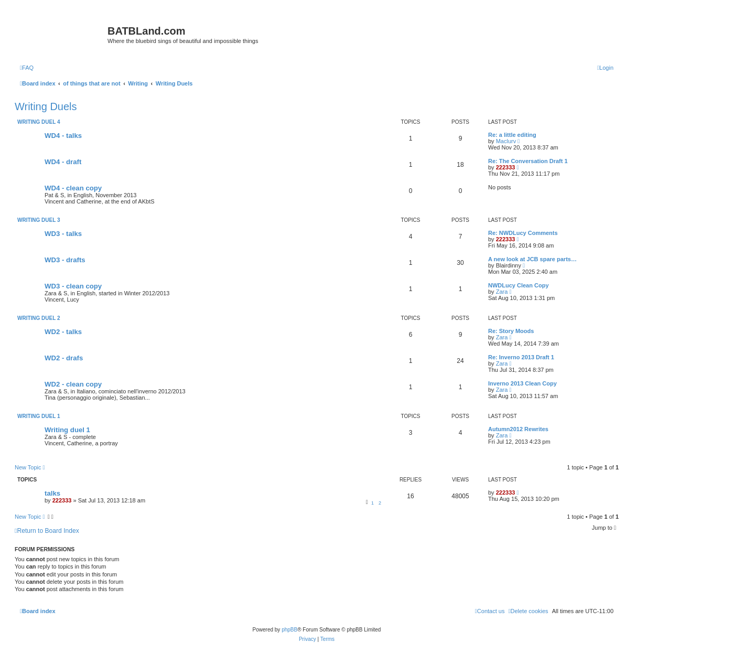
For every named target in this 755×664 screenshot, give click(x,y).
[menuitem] (27, 67)
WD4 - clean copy (73, 188)
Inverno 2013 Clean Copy (522, 383)
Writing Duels (46, 106)
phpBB (289, 630)
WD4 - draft (63, 162)
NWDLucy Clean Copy (518, 285)
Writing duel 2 (38, 318)
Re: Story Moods (511, 331)
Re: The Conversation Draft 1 (528, 161)
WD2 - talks (63, 332)
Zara (502, 291)
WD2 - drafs (64, 358)
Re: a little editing (512, 135)
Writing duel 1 (38, 416)
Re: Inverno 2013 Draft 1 (521, 357)
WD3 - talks (63, 234)
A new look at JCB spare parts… (532, 259)
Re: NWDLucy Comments (523, 233)
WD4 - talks (63, 136)
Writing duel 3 (38, 220)
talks (52, 493)
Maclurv (506, 141)
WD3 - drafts (65, 260)
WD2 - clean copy (73, 384)
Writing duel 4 (38, 122)
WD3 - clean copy (73, 286)
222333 (505, 167)
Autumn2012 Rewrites (518, 429)
